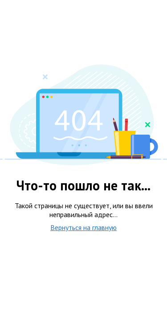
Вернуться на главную (83, 227)
